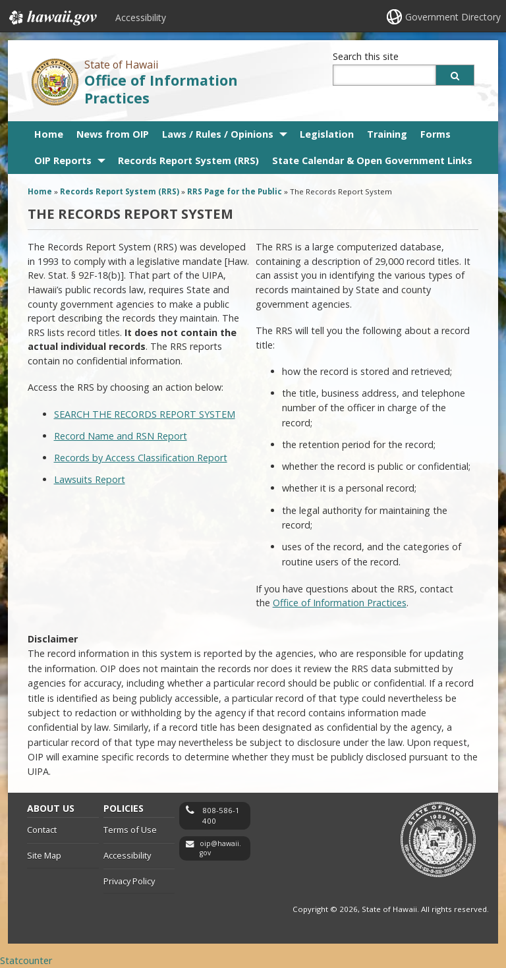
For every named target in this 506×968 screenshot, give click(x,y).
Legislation (327, 134)
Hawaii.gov (51, 18)
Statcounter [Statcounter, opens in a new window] (26, 960)
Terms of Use (130, 830)
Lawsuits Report (89, 479)
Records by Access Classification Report (140, 457)
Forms (435, 134)
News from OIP (112, 134)
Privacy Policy (129, 881)
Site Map (44, 855)
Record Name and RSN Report (120, 436)
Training (387, 134)
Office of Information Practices (161, 89)
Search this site (366, 56)
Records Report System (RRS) (188, 160)
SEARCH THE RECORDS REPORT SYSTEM (144, 414)
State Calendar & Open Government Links (372, 160)
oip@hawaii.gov (220, 848)
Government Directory (453, 17)
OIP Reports (63, 160)
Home (48, 134)
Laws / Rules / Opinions (217, 134)
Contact (42, 830)
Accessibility (140, 17)
